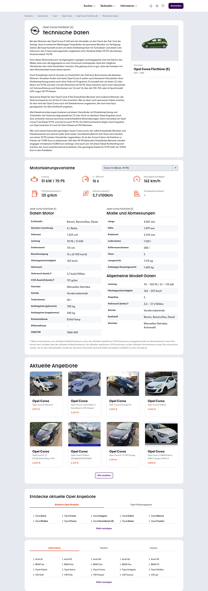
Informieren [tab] (54, 548)
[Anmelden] (176, 6)
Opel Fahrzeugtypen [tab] (141, 504)
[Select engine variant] (140, 168)
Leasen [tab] (153, 548)
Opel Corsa (67, 16)
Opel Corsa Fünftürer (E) (87, 16)
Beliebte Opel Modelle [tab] (67, 504)
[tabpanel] (104, 518)
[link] (157, 6)
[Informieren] (129, 6)
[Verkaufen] (108, 6)
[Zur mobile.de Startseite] (49, 6)
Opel (55, 16)
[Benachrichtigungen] (151, 6)
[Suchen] (89, 6)
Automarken (43, 16)
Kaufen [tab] (104, 548)
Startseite (29, 16)
